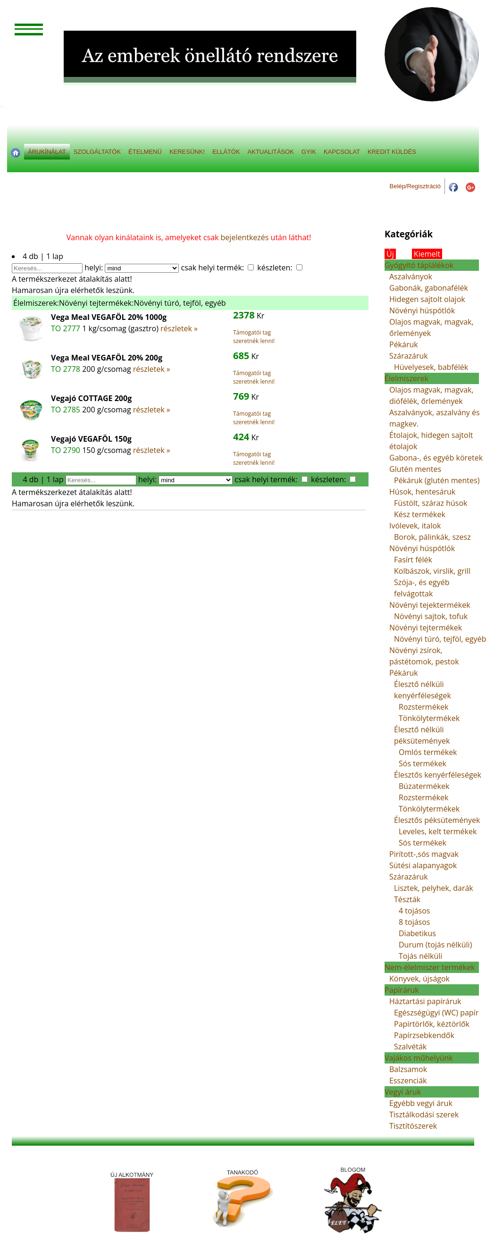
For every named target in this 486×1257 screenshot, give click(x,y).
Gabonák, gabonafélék (428, 288)
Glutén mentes (415, 469)
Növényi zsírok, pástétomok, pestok (424, 656)
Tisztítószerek (413, 1126)
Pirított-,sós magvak (424, 854)
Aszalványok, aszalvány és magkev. (434, 418)
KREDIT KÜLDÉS (392, 151)
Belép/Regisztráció (415, 186)
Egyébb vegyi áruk (420, 1103)
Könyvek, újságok (419, 978)
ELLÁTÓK (226, 151)
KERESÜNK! (187, 151)
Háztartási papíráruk (425, 1001)
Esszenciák (408, 1080)
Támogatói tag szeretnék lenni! (254, 336)
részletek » (179, 328)
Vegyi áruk (403, 1092)
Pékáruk (403, 344)
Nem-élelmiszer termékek (430, 967)
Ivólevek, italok (415, 525)
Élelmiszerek (406, 378)
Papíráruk (402, 990)
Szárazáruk (408, 356)
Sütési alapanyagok (423, 865)
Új (390, 254)
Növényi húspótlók (422, 310)
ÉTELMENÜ (145, 151)
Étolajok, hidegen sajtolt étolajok (431, 441)
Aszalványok (410, 276)
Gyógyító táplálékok (419, 265)
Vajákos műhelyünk (419, 1058)
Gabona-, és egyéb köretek (436, 458)
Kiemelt (427, 254)
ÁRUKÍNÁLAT (47, 151)
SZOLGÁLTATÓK (97, 151)
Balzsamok (408, 1069)
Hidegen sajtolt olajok (427, 299)
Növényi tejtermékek (425, 627)
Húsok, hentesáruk (422, 491)
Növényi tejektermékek (429, 605)
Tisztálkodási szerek (424, 1114)
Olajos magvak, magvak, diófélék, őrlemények (431, 395)
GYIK (309, 151)
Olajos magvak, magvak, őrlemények (431, 327)
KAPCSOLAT (342, 151)
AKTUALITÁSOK (271, 151)
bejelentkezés (245, 237)
